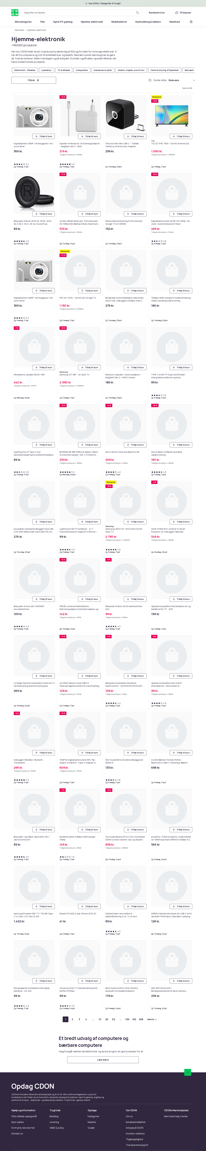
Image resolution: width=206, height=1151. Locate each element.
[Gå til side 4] (86, 1019)
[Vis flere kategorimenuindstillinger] (191, 21)
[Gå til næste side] (152, 1019)
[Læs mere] (103, 1059)
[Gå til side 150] (134, 1019)
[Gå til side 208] (141, 1019)
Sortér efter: (161, 80)
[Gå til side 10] (100, 1019)
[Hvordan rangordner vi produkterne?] (149, 80)
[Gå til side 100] (127, 1019)
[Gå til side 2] (72, 1019)
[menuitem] (23, 21)
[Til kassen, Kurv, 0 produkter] (183, 12)
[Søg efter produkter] (137, 12)
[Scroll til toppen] (187, 1072)
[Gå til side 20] (107, 1019)
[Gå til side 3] (79, 1019)
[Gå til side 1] (65, 1019)
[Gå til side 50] (113, 1019)
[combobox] (82, 12)
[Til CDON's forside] (14, 12)
